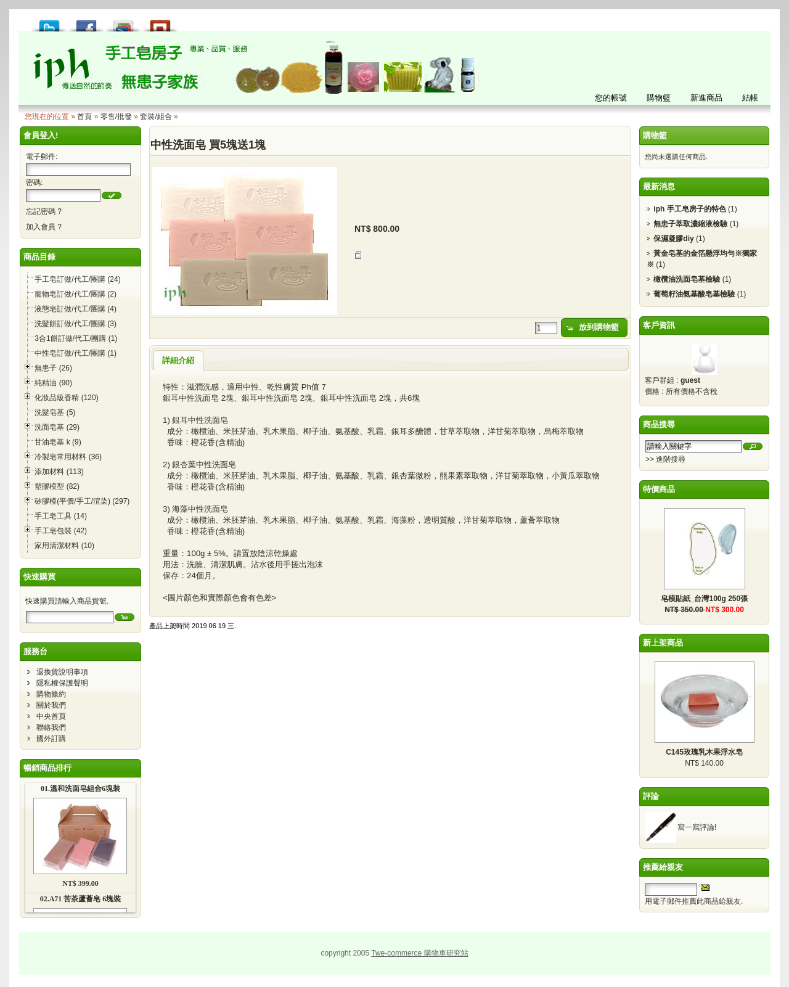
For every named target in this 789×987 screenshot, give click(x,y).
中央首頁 (51, 716)
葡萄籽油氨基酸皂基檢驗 (694, 294)
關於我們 (51, 705)
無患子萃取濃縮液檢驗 (690, 223)
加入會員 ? (44, 227)
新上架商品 (663, 642)
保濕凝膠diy (673, 238)
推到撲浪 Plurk (160, 22)
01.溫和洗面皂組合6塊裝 (80, 788)
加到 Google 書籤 (123, 22)
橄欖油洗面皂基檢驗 (686, 279)
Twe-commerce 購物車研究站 (419, 953)
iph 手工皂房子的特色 (689, 209)
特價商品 (659, 489)
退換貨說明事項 (62, 672)
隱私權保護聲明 (62, 683)
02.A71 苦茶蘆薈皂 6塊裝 (80, 899)
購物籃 (655, 135)
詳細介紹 (178, 360)
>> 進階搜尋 (665, 459)
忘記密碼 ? (44, 211)
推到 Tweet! (49, 22)
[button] (111, 196)
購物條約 (51, 694)
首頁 (84, 116)
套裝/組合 (155, 116)
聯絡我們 (51, 727)
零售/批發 (116, 116)
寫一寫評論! (696, 827)
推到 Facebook (86, 22)
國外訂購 (51, 738)
